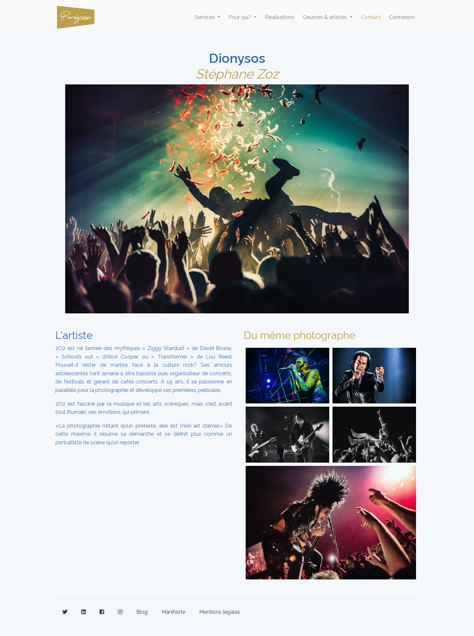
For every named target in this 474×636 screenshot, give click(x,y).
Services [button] (205, 17)
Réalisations (279, 17)
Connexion (402, 17)
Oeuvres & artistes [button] (325, 17)
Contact (371, 17)
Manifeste (173, 612)
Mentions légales (219, 612)
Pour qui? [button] (241, 17)
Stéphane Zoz (237, 73)
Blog (142, 612)
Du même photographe (299, 335)
